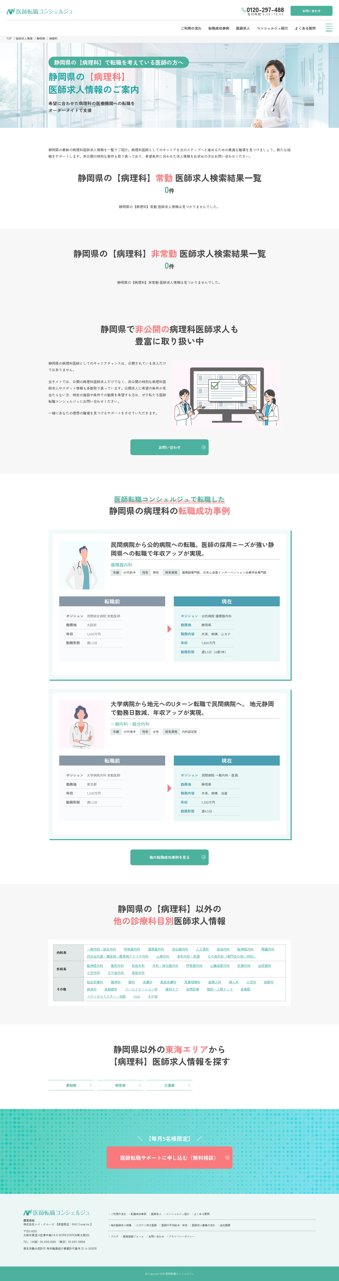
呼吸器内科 (132, 949)
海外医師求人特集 (121, 1225)
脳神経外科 (95, 965)
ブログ (114, 1236)
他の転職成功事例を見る (169, 857)
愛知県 (71, 1085)
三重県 (169, 1085)
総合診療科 (95, 982)
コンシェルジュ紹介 (272, 28)
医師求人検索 (24, 38)
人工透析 (202, 949)
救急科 (92, 989)
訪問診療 (192, 989)
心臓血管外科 (220, 965)
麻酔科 (269, 982)
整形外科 (117, 965)
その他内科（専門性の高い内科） (232, 956)
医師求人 (243, 28)
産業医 (245, 989)
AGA (137, 996)
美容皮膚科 (168, 982)
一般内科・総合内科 (101, 949)
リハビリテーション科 (141, 989)
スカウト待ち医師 (146, 1225)
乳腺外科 (243, 965)
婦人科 (234, 982)
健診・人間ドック (220, 989)
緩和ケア (171, 989)
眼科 (131, 982)
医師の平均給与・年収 (174, 1225)
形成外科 (138, 965)
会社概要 (225, 1225)
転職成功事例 (218, 28)
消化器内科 (180, 949)
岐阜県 (120, 1085)
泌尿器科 (264, 965)
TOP (9, 38)
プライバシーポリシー (182, 1236)
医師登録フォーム (133, 1236)
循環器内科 (156, 949)
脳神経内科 (245, 949)
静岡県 (41, 38)
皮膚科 (147, 982)
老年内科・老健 (188, 956)
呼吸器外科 (194, 965)
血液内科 (223, 949)
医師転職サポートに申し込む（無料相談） (169, 1157)
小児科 (251, 982)
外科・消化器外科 (165, 965)
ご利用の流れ (191, 28)
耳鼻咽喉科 (192, 982)
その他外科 (116, 972)
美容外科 (138, 972)
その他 (153, 996)
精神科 (116, 982)
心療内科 (162, 956)
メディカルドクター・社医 (106, 996)
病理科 (53, 38)
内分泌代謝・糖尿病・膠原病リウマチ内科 (118, 956)
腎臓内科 (267, 949)
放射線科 (110, 989)
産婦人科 (214, 982)
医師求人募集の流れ (203, 1225)
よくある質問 (305, 28)
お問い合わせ (311, 11)
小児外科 (93, 972)
